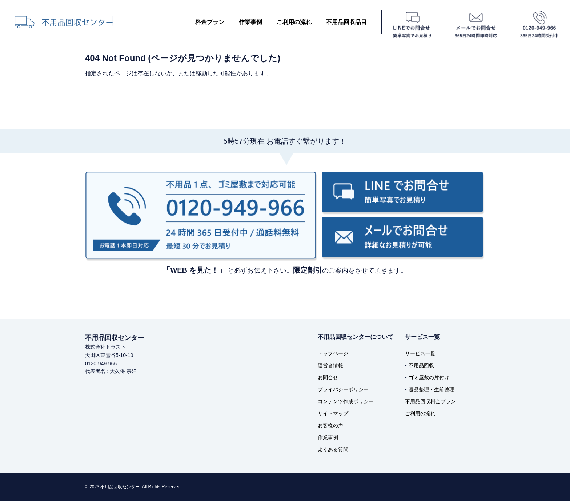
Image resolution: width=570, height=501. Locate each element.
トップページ (333, 353)
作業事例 (250, 22)
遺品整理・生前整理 (431, 389)
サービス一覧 (420, 353)
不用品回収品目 (346, 22)
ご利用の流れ (294, 22)
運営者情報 (330, 365)
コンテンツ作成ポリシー (346, 401)
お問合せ (328, 377)
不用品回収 (421, 365)
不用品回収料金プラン (430, 401)
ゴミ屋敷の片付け (429, 377)
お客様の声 (330, 425)
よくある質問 (333, 449)
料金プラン (209, 22)
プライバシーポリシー (343, 389)
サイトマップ (333, 413)
